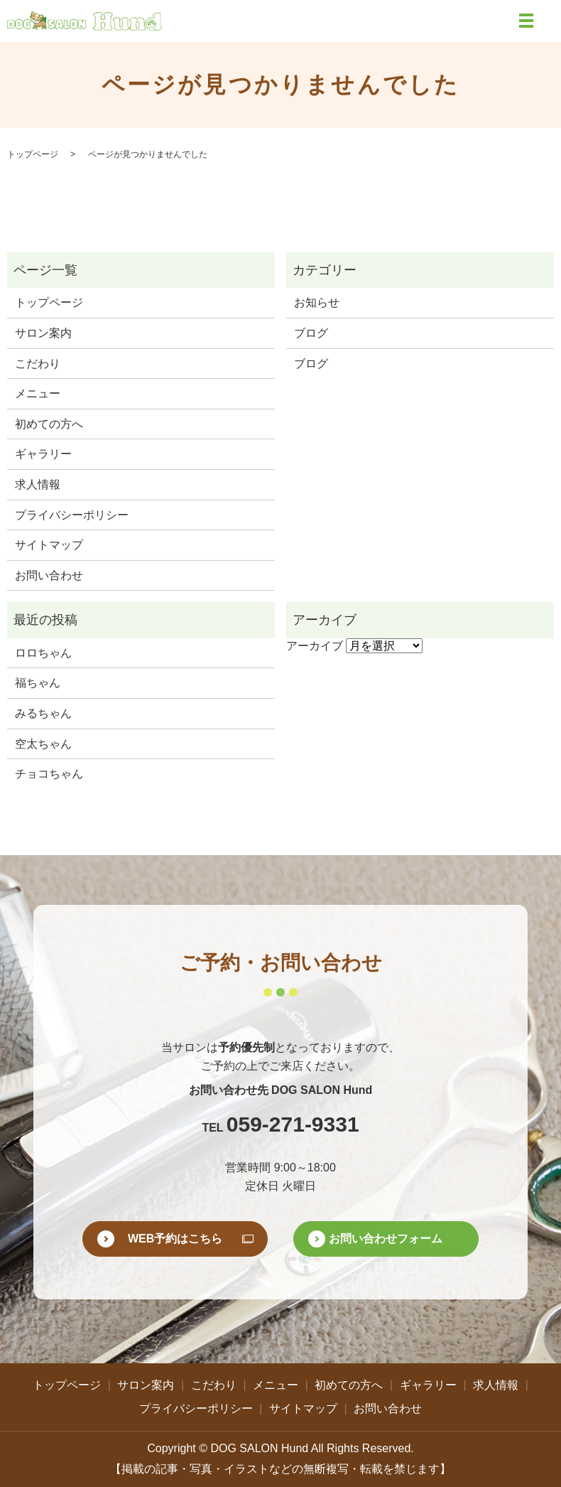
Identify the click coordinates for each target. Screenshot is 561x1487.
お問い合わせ (49, 575)
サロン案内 (43, 333)
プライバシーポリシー (72, 515)
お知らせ (316, 302)
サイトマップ (49, 545)
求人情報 (37, 484)
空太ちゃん (43, 744)
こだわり (37, 364)
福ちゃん (37, 683)
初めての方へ (49, 424)
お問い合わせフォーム (385, 1239)
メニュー (37, 393)
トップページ (32, 154)
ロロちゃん (43, 653)
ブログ (311, 333)
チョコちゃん (49, 774)
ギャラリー (43, 454)
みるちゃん (43, 713)
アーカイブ (314, 646)
